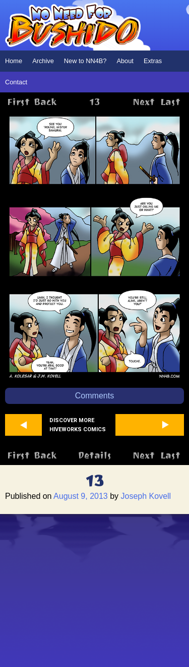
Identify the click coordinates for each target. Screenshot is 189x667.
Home (13, 61)
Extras (153, 61)
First (18, 101)
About (124, 61)
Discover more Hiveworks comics (77, 424)
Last (170, 101)
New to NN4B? (85, 61)
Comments (94, 395)
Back (45, 101)
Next (144, 101)
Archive (43, 61)
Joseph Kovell (146, 496)
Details (94, 455)
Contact (16, 82)
